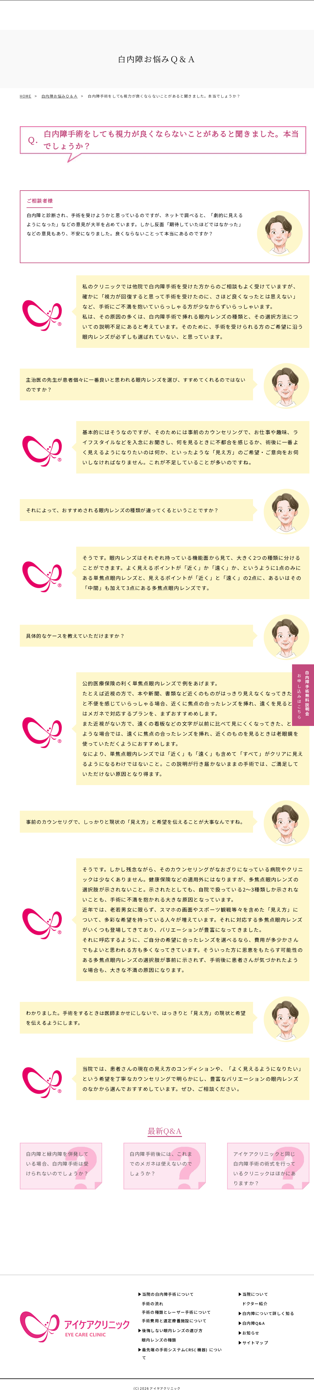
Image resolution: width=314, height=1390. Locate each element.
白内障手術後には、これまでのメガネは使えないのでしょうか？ (161, 1163)
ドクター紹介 (255, 1303)
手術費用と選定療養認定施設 (172, 12)
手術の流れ (152, 1303)
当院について (255, 1294)
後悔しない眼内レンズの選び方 (172, 1330)
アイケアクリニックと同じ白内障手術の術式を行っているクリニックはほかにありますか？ (264, 1168)
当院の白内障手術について (168, 1294)
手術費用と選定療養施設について (174, 1321)
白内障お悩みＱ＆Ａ (59, 95)
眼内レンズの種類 (159, 1340)
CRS (137, 12)
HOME (25, 95)
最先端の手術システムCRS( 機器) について (182, 1353)
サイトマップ (255, 1342)
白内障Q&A (297, 12)
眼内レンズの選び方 (109, 12)
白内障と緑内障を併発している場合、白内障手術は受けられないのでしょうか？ (57, 1163)
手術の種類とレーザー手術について (176, 1312)
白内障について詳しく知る (258, 12)
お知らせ (251, 1333)
